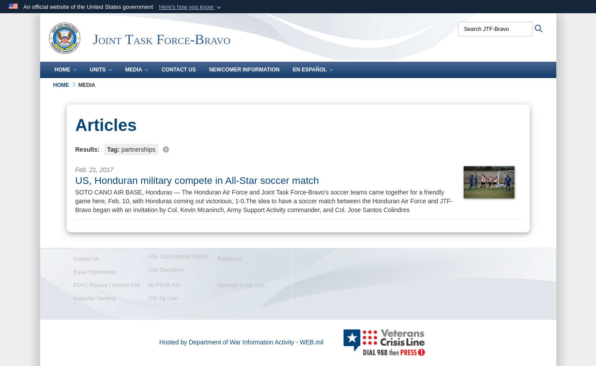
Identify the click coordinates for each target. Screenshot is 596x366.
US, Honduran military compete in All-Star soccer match (197, 180)
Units (101, 70)
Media (137, 70)
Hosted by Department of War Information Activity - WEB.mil (241, 342)
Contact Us (178, 70)
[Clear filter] (298, 149)
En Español (313, 70)
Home (66, 70)
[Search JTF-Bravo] (495, 29)
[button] (191, 7)
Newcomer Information (244, 70)
